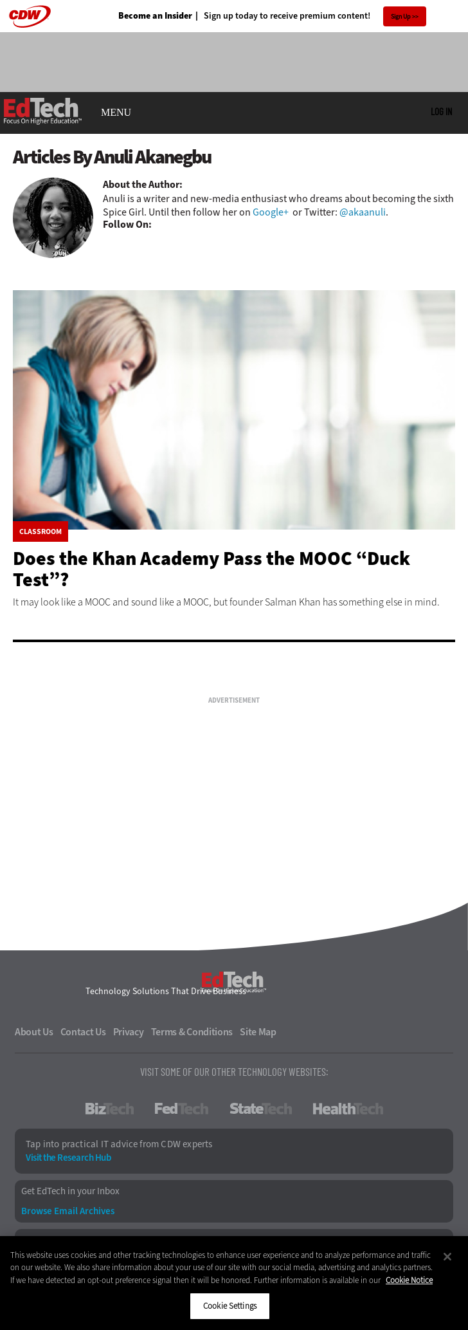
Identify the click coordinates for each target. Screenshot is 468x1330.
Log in (441, 111)
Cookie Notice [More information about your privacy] (409, 1280)
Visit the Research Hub (68, 1158)
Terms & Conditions (192, 1032)
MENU (116, 112)
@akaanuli (362, 212)
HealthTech (348, 1108)
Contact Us (83, 1032)
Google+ (271, 212)
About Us (34, 1032)
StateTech (261, 1108)
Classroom (40, 531)
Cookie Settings (229, 1305)
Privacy (128, 1032)
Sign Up (401, 16)
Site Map (258, 1032)
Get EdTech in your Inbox (70, 1191)
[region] (234, 1283)
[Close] (447, 1256)
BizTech (110, 1108)
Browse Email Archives (67, 1211)
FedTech (181, 1108)
